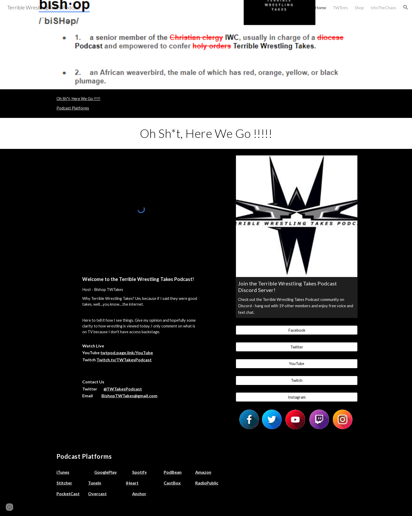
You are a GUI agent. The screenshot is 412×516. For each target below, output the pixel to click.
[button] (405, 7)
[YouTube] (296, 364)
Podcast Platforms (72, 108)
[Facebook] (296, 330)
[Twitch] (296, 380)
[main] (206, 133)
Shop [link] (359, 7)
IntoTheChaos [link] (383, 7)
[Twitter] (296, 347)
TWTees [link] (340, 7)
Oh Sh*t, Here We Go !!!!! (78, 98)
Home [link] (320, 7)
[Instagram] (296, 397)
